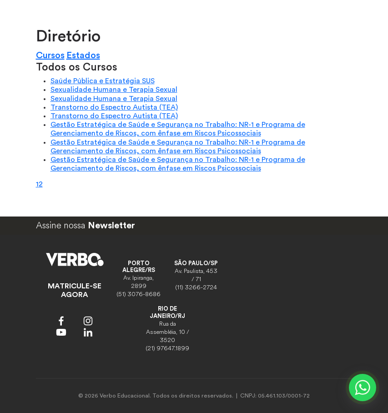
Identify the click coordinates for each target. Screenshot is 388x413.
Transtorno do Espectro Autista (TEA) (114, 107)
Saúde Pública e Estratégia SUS (102, 81)
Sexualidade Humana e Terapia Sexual (113, 89)
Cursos (50, 55)
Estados (83, 55)
